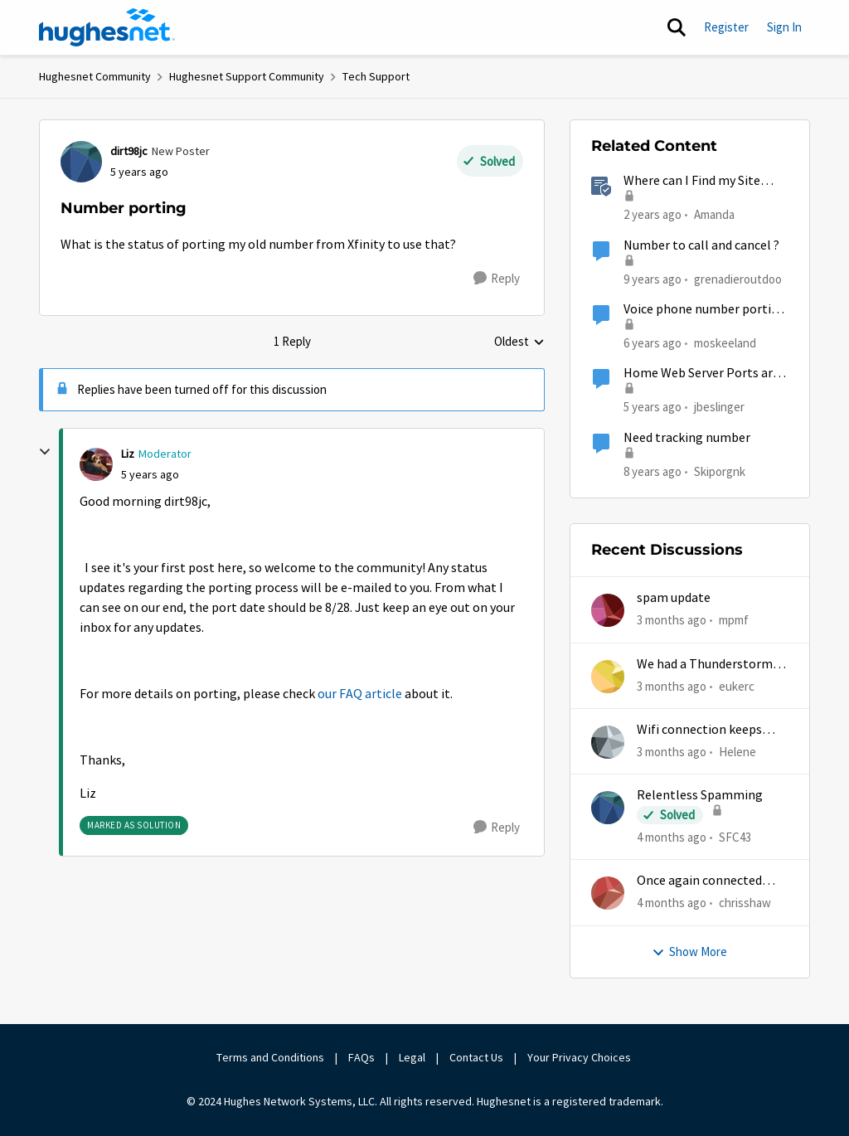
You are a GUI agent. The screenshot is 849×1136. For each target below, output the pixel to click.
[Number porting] (150, 474)
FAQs (361, 1057)
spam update (674, 598)
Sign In (784, 27)
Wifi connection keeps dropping (699, 730)
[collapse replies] (45, 452)
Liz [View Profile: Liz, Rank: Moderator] (127, 453)
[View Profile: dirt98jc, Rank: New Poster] (81, 161)
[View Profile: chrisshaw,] (607, 893)
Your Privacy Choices (580, 1057)
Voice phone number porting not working (704, 309)
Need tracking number (686, 438)
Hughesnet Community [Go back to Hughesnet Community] (95, 76)
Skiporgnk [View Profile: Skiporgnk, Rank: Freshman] (719, 470)
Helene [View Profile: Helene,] (737, 752)
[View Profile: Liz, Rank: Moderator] (96, 464)
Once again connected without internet (699, 881)
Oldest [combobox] (519, 342)
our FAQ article (360, 694)
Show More (689, 951)
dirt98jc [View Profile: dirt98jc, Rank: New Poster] (129, 150)
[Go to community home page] (107, 27)
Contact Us (476, 1057)
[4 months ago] (671, 837)
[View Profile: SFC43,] (607, 807)
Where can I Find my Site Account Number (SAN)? (691, 181)
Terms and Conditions (270, 1057)
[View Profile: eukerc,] (607, 676)
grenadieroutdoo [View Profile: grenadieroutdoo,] (738, 278)
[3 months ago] (671, 620)
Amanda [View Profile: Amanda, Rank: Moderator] (714, 214)
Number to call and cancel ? (701, 245)
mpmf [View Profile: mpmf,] (734, 620)
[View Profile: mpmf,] (607, 610)
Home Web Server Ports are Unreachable (701, 373)
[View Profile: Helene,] (607, 742)
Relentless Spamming (700, 795)
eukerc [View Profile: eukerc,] (736, 685)
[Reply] (496, 278)
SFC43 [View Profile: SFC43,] (735, 837)
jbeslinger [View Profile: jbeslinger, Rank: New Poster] (719, 407)
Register (726, 27)
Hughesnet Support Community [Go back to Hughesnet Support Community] (246, 76)
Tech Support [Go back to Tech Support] (376, 76)
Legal (412, 1057)
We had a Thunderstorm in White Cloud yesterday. (711, 664)
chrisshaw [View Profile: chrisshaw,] (745, 902)
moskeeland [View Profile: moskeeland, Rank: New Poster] (725, 343)
